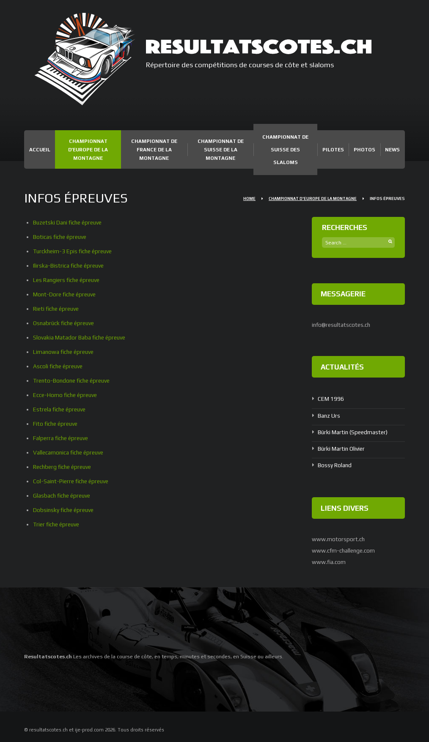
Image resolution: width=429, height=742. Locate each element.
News (392, 150)
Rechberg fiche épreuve (64, 466)
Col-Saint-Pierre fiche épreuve (73, 481)
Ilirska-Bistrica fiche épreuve (70, 265)
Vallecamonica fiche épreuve (70, 452)
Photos (364, 150)
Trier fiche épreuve (57, 524)
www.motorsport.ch (339, 538)
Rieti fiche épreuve (57, 308)
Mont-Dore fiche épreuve (66, 294)
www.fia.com (329, 561)
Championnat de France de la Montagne (154, 149)
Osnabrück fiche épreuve (65, 323)
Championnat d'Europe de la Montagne (313, 198)
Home (249, 198)
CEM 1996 (331, 398)
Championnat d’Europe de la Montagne (88, 149)
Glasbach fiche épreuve (63, 495)
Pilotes (333, 150)
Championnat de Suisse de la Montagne (221, 149)
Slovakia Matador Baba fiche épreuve (80, 337)
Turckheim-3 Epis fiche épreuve (74, 251)
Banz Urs (329, 415)
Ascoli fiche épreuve (59, 366)
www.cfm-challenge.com (344, 549)
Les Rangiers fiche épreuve (68, 280)
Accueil (39, 150)
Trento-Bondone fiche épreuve (74, 380)
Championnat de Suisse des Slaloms (285, 149)
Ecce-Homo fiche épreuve (67, 395)
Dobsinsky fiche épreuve (65, 510)
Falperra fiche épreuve (62, 438)
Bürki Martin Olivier (342, 448)
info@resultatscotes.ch (342, 324)
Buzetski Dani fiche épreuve (69, 222)
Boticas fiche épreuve (61, 236)
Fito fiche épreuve (56, 423)
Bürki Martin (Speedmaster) (354, 431)
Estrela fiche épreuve (61, 409)
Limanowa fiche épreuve (65, 351)
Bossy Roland (335, 464)
